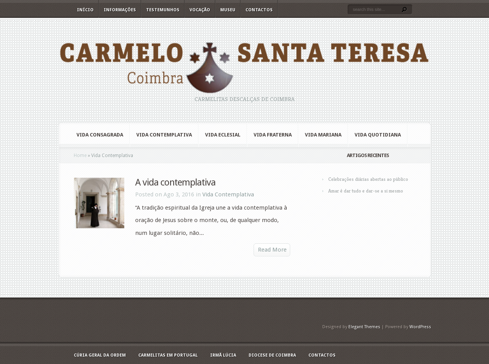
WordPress (420, 326)
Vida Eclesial (222, 135)
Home (80, 155)
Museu (227, 9)
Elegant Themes (364, 326)
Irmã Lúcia (223, 355)
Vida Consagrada (100, 135)
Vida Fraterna (273, 135)
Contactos (259, 9)
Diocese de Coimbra (272, 355)
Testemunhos (162, 9)
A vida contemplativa (175, 182)
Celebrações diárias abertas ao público (368, 179)
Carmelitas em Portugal (168, 355)
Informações (120, 9)
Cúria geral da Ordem (100, 355)
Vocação (200, 9)
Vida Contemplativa (164, 135)
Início (85, 9)
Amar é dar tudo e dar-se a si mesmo (365, 190)
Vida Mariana (323, 135)
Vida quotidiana (378, 135)
